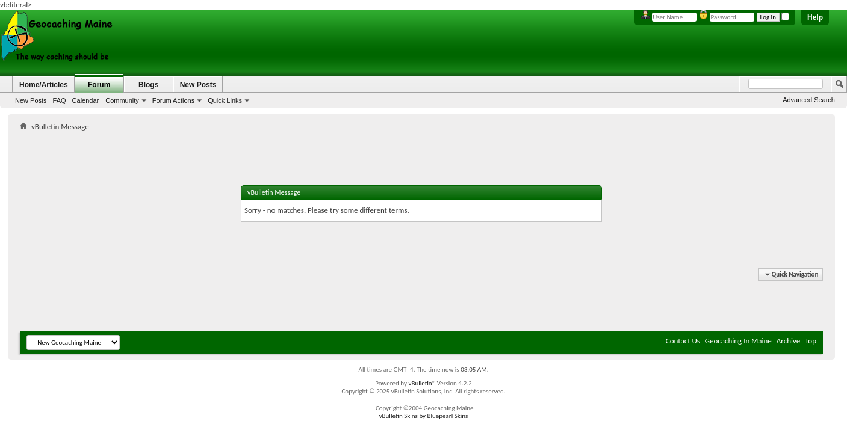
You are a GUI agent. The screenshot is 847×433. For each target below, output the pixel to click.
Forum (99, 85)
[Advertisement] (421, 141)
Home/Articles (43, 85)
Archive (788, 340)
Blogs (148, 85)
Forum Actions (173, 100)
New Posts (31, 100)
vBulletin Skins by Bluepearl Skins (423, 416)
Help (815, 17)
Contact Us (683, 340)
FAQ (59, 100)
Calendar (85, 100)
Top (810, 340)
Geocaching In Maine (738, 340)
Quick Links (225, 100)
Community (122, 100)
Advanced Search (809, 99)
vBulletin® (421, 383)
